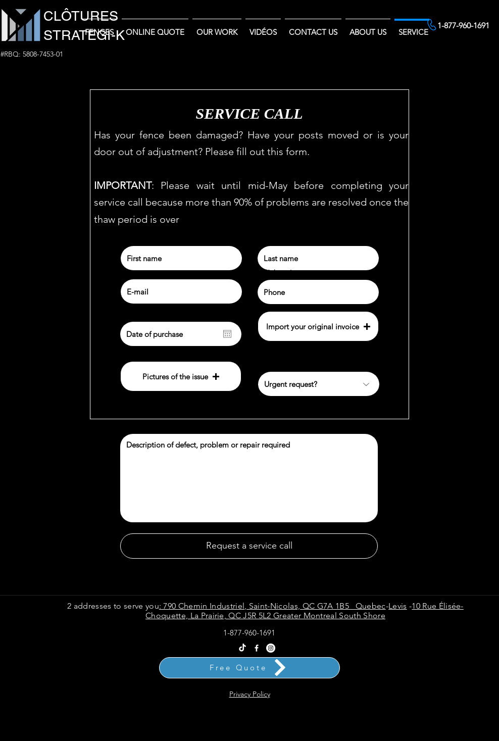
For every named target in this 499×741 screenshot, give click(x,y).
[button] (367, 27)
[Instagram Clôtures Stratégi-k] (270, 648)
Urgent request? (280, 364)
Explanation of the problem (157, 426)
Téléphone (272, 272)
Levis (397, 606)
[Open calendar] (227, 334)
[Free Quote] (249, 667)
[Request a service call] (249, 546)
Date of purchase (147, 314)
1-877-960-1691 (249, 632)
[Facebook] (256, 648)
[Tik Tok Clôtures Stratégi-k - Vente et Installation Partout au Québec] (242, 648)
